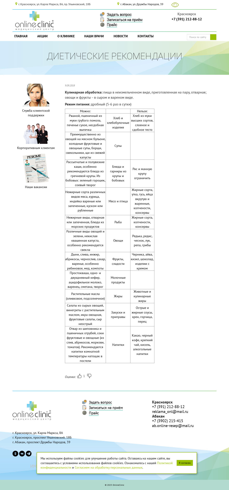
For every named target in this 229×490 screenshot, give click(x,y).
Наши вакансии (36, 187)
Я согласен (185, 462)
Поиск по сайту (214, 37)
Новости (121, 36)
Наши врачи (94, 36)
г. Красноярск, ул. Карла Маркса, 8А (38, 433)
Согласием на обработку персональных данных (108, 467)
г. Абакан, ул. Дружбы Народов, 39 (141, 4)
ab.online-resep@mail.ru (173, 425)
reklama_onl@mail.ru (170, 411)
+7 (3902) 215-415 (167, 420)
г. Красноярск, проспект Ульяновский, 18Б (42, 437)
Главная (20, 36)
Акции (42, 36)
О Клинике (66, 36)
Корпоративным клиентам (36, 148)
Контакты (146, 36)
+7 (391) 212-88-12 (187, 19)
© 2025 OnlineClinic (114, 485)
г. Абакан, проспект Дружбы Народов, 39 (41, 442)
